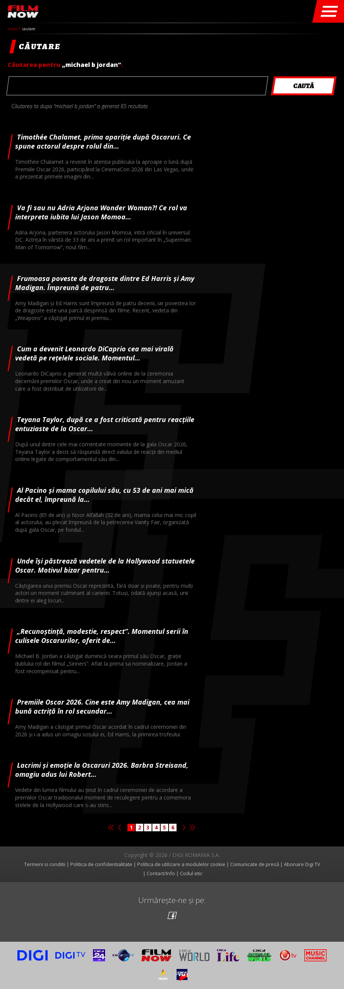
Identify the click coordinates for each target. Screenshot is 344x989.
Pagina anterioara (119, 827)
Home (13, 28)
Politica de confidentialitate (101, 864)
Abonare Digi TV (302, 864)
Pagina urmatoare (184, 827)
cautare (28, 28)
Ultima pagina (192, 827)
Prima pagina (111, 827)
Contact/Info (161, 873)
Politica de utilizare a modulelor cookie (181, 864)
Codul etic (191, 873)
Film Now (23, 11)
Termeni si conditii (44, 864)
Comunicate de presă (254, 864)
